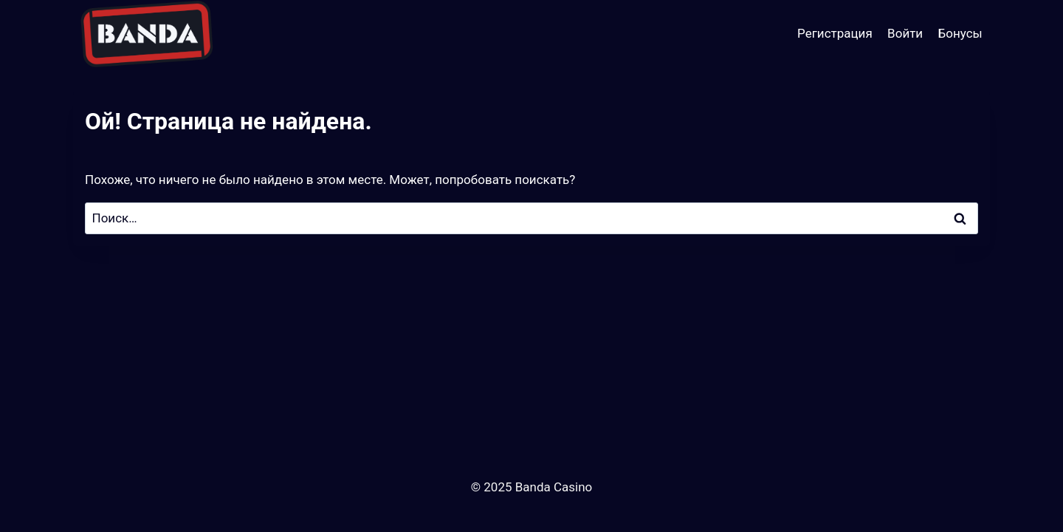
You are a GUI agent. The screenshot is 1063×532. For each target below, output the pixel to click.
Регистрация (835, 33)
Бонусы (960, 33)
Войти (905, 33)
